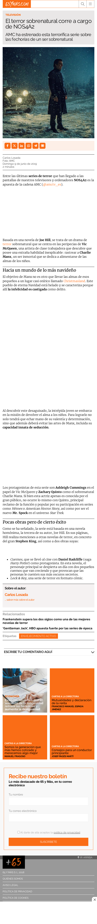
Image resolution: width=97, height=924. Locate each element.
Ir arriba (85, 857)
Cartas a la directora (65, 696)
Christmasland (74, 281)
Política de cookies (15, 897)
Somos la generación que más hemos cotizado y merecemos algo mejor (23, 750)
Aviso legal (10, 885)
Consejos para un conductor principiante (72, 751)
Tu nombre (16, 794)
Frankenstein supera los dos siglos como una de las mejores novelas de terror (46, 621)
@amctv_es (52, 184)
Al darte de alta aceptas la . (49, 832)
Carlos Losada (11, 157)
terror (7, 244)
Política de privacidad (17, 891)
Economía (12, 696)
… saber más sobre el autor (19, 599)
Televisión (13, 14)
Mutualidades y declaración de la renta (71, 701)
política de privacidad (67, 832)
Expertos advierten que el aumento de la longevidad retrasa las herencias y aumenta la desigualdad (24, 704)
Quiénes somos (13, 878)
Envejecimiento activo (38, 636)
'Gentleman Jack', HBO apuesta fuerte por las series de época (47, 628)
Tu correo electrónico (23, 811)
